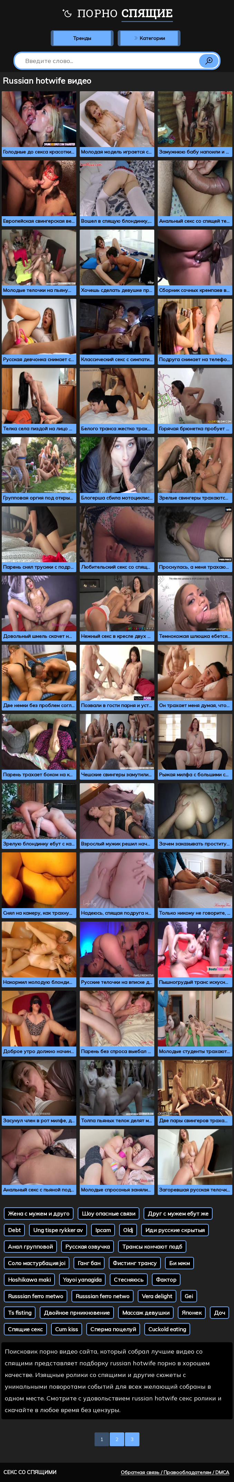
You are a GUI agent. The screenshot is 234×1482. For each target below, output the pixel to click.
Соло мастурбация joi (36, 1263)
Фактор (166, 1279)
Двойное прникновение (77, 1312)
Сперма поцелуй (113, 1329)
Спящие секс (25, 1329)
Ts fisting (19, 1312)
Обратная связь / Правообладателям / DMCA (175, 1472)
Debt (14, 1230)
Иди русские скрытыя (175, 1230)
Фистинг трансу (135, 1263)
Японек (192, 1312)
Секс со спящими (29, 1472)
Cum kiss (66, 1329)
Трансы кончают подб (152, 1246)
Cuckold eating (167, 1329)
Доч (219, 1312)
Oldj (128, 1230)
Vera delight (157, 1296)
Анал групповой (30, 1246)
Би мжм (179, 1263)
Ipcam (103, 1230)
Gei (189, 1296)
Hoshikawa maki (29, 1279)
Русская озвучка (87, 1246)
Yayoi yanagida (82, 1279)
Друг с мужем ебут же (178, 1213)
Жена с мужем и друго (38, 1213)
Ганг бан (89, 1263)
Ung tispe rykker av (58, 1230)
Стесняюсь (129, 1279)
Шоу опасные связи (108, 1213)
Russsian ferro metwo (35, 1296)
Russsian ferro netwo (102, 1296)
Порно (117, 14)
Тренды (82, 38)
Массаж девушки (145, 1312)
